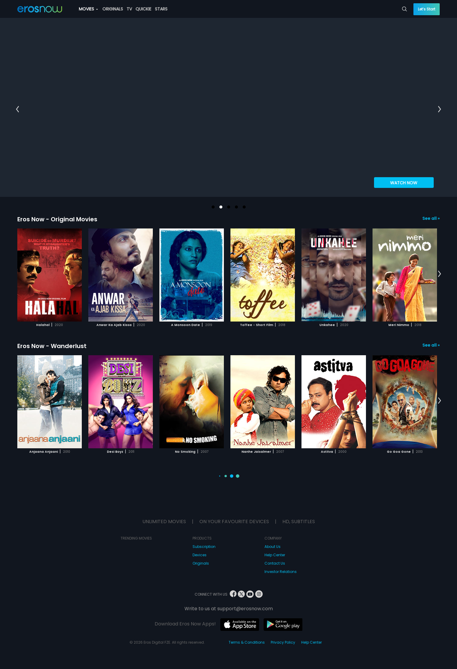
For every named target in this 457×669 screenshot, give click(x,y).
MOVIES (88, 9)
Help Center (274, 554)
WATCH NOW (403, 183)
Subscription (204, 546)
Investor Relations (280, 571)
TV (129, 9)
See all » (431, 218)
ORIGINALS (112, 9)
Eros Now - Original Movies (57, 219)
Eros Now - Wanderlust (52, 346)
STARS (161, 9)
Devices (200, 554)
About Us (272, 546)
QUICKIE (143, 9)
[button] (213, 207)
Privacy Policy (283, 642)
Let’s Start (426, 9)
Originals (201, 563)
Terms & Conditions (247, 642)
